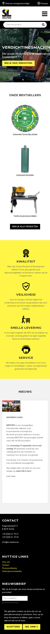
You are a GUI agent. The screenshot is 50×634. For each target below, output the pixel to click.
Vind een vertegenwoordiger (16, 3)
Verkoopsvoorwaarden (12, 571)
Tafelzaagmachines (25, 216)
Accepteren (13, 627)
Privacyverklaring (9, 568)
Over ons (6, 562)
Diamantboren (25, 175)
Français (42, 3)
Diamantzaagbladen (25, 134)
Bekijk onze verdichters (18, 63)
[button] (3, 55)
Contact (5, 565)
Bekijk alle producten (25, 226)
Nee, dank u (31, 627)
